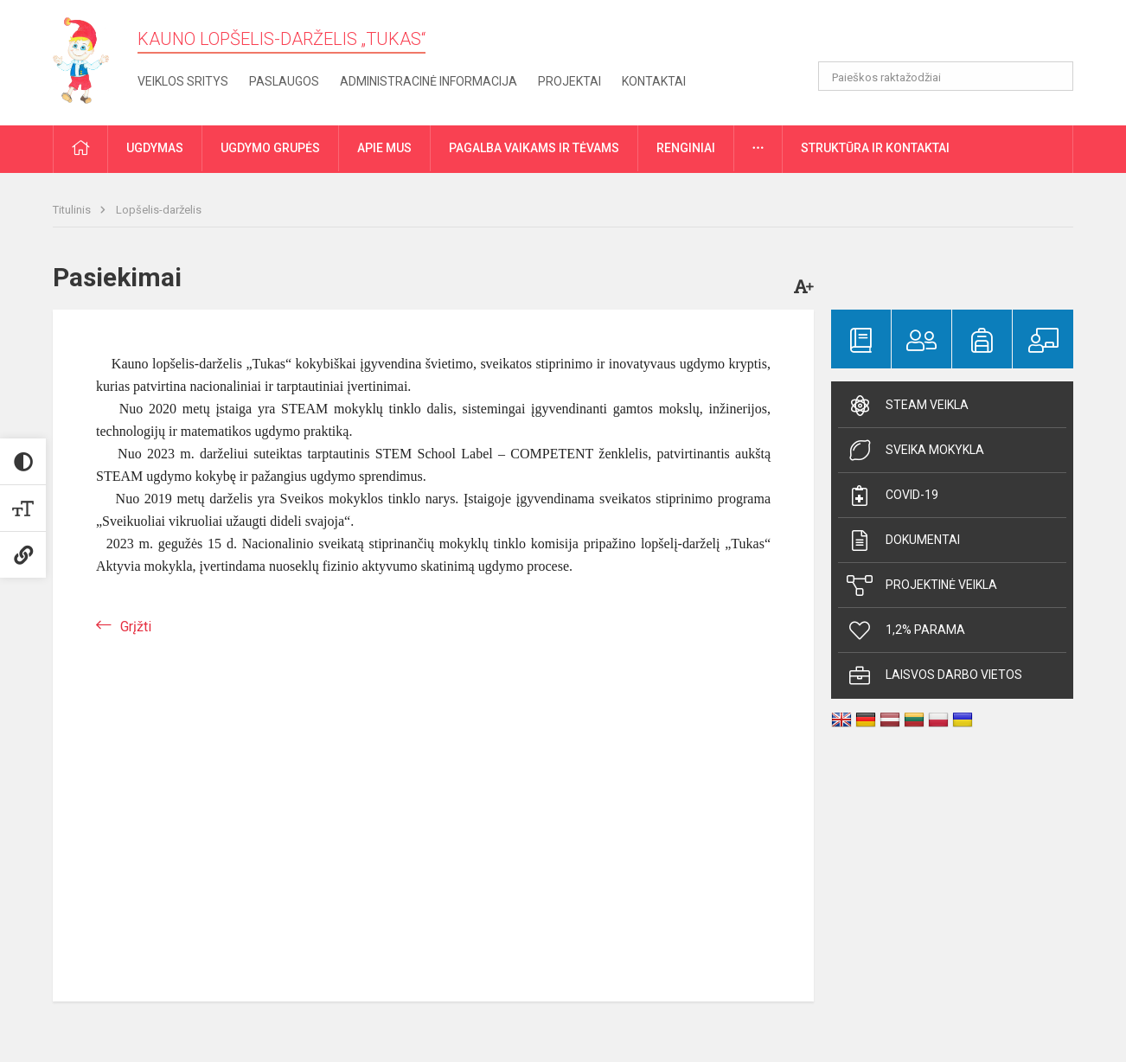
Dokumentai (903, 540)
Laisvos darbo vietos (934, 675)
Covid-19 (892, 495)
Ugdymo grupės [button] (270, 148)
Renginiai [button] (685, 148)
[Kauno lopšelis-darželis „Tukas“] (89, 59)
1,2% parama (906, 630)
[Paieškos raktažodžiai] (945, 76)
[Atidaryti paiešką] (1054, 76)
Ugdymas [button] (154, 148)
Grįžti (135, 626)
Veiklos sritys (183, 81)
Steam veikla (908, 405)
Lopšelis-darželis (159, 209)
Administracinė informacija (428, 81)
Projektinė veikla (922, 585)
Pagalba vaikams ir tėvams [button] (534, 148)
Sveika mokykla (915, 450)
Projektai (569, 81)
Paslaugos (284, 81)
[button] (955, 36)
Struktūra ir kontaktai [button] (875, 148)
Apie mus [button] (384, 148)
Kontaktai (654, 81)
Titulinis (73, 209)
